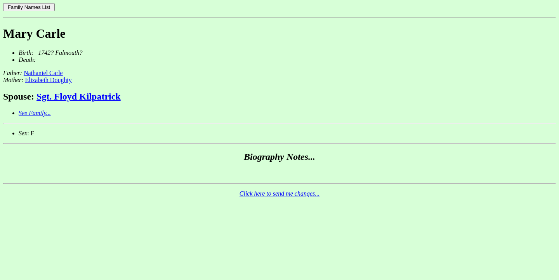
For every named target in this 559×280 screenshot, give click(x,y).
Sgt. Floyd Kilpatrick (78, 96)
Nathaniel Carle (43, 73)
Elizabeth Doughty (48, 80)
